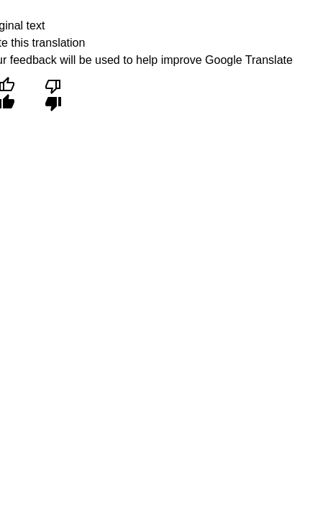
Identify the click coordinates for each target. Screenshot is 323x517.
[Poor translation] (52, 93)
